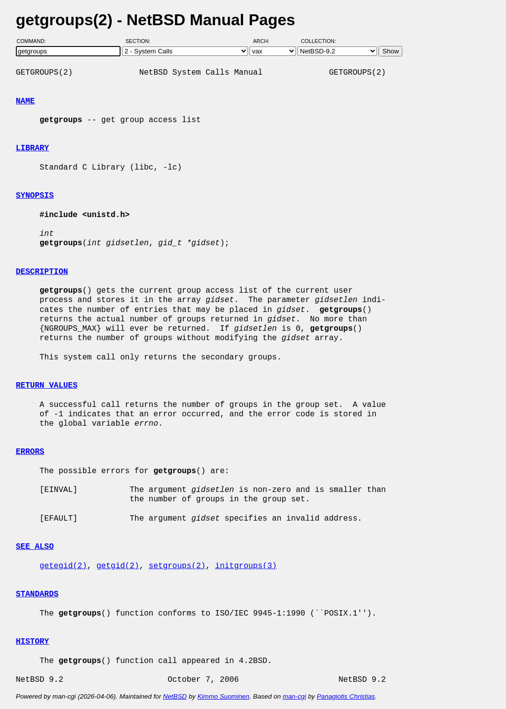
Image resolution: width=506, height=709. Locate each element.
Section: (140, 41)
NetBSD (175, 696)
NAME (25, 101)
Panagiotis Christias (346, 696)
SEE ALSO (35, 546)
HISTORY (32, 641)
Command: (34, 41)
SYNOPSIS (35, 195)
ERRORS (30, 451)
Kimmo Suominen (223, 696)
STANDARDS (37, 594)
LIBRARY (32, 148)
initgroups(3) (246, 566)
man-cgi (294, 696)
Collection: (318, 41)
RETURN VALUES (47, 385)
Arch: (265, 41)
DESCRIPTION (42, 271)
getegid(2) (63, 566)
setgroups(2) (177, 566)
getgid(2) (117, 566)
